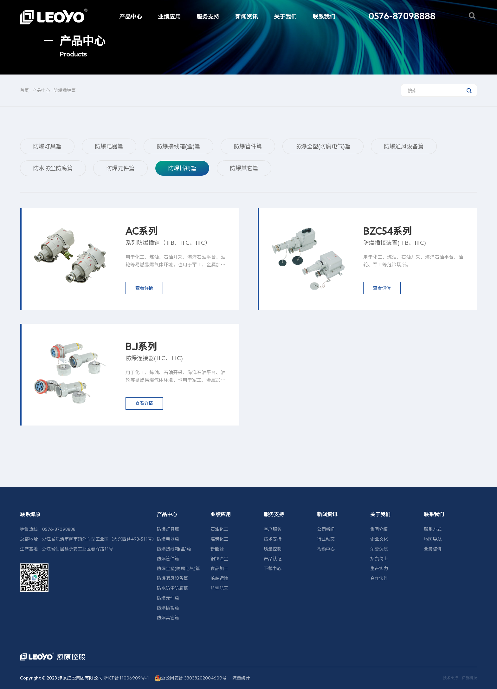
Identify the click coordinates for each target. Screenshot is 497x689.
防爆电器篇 (109, 146)
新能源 (217, 549)
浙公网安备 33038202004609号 (191, 678)
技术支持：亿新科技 (460, 677)
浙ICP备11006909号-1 (126, 678)
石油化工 (219, 529)
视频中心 (326, 549)
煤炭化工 (219, 539)
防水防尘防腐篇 (53, 168)
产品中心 (41, 90)
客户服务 (272, 529)
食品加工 (219, 568)
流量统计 (241, 678)
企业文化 (379, 539)
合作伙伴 (379, 578)
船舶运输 (219, 578)
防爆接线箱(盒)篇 (178, 146)
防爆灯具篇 (47, 146)
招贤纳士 (379, 558)
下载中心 (272, 568)
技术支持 (272, 539)
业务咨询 (433, 549)
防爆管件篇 (248, 146)
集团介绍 (379, 529)
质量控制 (272, 549)
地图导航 (433, 539)
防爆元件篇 (120, 168)
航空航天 (219, 588)
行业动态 (326, 539)
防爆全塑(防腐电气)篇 (323, 146)
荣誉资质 (379, 549)
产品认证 (272, 558)
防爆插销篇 (65, 90)
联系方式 (433, 529)
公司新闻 (326, 529)
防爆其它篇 (244, 168)
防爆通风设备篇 (404, 146)
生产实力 (379, 568)
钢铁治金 (219, 558)
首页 (24, 90)
